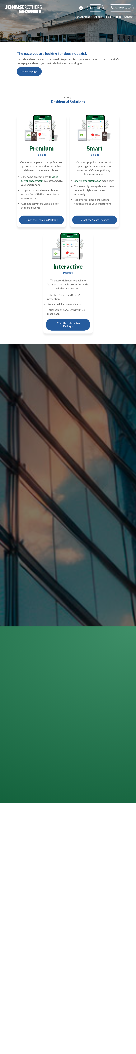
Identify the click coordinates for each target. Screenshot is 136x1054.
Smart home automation (87, 180)
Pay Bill (95, 7)
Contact (128, 16)
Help (109, 16)
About (98, 16)
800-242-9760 (120, 7)
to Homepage (29, 71)
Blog (118, 16)
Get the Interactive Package (68, 324)
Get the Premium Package (41, 219)
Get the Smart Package (94, 219)
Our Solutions (83, 16)
